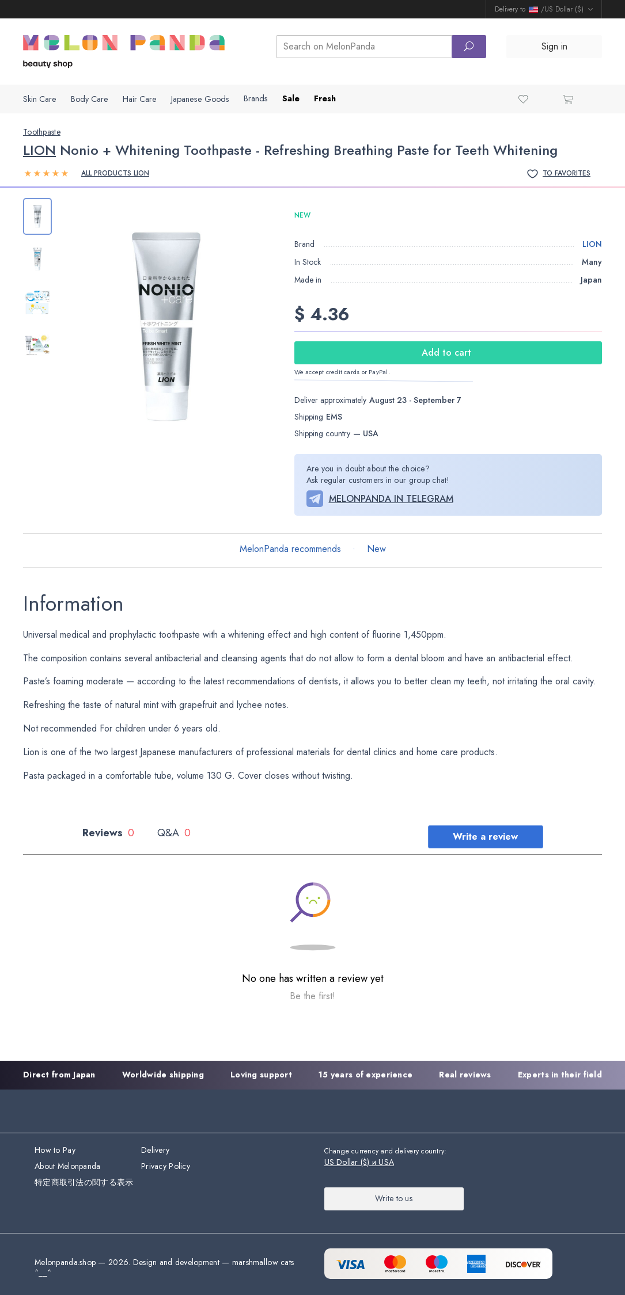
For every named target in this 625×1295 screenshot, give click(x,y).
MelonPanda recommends (290, 548)
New (376, 548)
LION (39, 150)
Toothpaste (41, 132)
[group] (166, 327)
